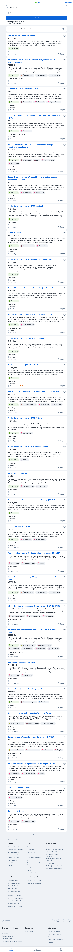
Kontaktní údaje (7, 938)
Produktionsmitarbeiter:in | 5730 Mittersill (25, 418)
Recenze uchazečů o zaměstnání (12, 941)
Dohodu (10, 865)
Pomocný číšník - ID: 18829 (19, 787)
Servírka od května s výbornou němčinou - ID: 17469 (29, 713)
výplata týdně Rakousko (15, 906)
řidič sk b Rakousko (13, 886)
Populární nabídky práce (34, 880)
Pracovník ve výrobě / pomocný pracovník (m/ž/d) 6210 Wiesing (34, 500)
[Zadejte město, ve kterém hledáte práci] (36, 13)
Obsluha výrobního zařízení (19, 526)
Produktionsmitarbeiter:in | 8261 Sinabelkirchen (28, 447)
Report (61, 54)
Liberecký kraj (31, 852)
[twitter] (63, 921)
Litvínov (29, 855)
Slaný (28, 860)
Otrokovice (30, 847)
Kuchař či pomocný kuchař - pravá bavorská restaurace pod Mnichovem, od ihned (32, 178)
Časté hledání (13, 840)
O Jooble (5, 933)
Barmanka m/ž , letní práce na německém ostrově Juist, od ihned (32, 631)
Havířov (29, 870)
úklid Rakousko (12, 888)
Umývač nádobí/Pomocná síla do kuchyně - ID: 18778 (30, 314)
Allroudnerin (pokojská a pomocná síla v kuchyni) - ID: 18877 (32, 764)
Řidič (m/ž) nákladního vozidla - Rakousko (25, 35)
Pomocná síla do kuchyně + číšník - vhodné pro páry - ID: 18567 (34, 553)
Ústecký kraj (30, 849)
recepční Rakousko (13, 903)
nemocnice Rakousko (14, 895)
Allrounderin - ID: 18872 (17, 473)
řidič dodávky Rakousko (15, 901)
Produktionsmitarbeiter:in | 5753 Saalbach (25, 206)
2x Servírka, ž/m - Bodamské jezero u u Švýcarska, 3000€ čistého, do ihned (31, 61)
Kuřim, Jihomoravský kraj (34, 857)
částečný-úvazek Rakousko (54, 866)
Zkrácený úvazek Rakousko (16, 849)
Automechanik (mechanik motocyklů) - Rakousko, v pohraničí (33, 689)
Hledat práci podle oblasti (34, 883)
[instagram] (58, 921)
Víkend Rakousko (13, 863)
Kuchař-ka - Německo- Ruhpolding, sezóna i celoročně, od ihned (32, 578)
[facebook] (53, 921)
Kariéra (4, 944)
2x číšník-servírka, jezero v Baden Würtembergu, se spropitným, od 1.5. (34, 116)
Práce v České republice (55, 934)
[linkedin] (69, 921)
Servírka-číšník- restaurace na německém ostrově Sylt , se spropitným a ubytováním (32, 146)
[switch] (63, 29)
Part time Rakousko (13, 852)
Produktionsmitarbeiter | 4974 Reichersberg (26, 338)
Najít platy (51, 942)
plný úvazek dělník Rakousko (54, 868)
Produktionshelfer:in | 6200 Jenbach (23, 365)
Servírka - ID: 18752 (16, 811)
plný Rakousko (50, 863)
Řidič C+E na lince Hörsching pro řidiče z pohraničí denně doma (34, 391)
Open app (68, 3)
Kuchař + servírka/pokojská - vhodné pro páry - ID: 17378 (31, 737)
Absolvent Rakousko (14, 847)
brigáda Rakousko (13, 880)
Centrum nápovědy (8, 936)
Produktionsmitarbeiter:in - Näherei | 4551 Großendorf (30, 259)
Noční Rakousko (12, 860)
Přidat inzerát (29, 931)
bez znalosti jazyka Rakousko (16, 898)
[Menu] (3, 3)
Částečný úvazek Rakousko (16, 855)
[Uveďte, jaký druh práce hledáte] (36, 7)
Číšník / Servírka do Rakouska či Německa (25, 89)
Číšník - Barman (14, 233)
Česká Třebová (31, 873)
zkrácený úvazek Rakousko (54, 847)
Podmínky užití (52, 937)
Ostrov (29, 867)
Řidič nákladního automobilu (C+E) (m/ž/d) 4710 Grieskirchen (33, 288)
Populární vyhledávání (54, 931)
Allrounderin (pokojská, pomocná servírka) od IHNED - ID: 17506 (34, 606)
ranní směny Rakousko (14, 883)
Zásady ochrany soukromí (55, 939)
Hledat (36, 18)
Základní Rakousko (13, 857)
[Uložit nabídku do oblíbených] (64, 36)
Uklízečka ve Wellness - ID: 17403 (21, 662)
